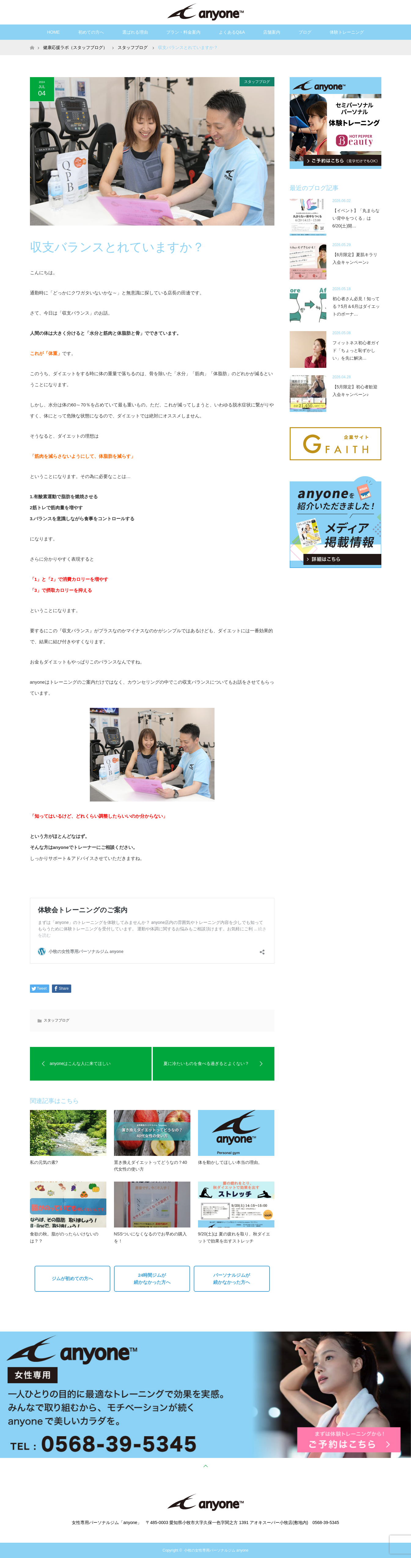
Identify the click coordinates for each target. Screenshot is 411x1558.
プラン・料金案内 (183, 32)
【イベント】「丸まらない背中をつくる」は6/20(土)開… (356, 218)
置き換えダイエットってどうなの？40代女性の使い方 (150, 1165)
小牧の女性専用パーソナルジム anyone (216, 1550)
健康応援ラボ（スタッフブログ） (75, 47)
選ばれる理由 (135, 32)
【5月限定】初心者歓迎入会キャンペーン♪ (355, 390)
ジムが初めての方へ (72, 1278)
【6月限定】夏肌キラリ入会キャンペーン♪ (355, 258)
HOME (53, 32)
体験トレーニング (347, 32)
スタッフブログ (257, 82)
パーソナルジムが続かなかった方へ (231, 1278)
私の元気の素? (44, 1162)
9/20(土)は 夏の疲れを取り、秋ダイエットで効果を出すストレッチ (234, 1237)
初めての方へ (91, 32)
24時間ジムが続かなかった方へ (152, 1278)
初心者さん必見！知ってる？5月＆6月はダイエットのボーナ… (356, 306)
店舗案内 (271, 32)
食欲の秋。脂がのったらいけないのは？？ (64, 1237)
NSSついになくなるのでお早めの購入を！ (150, 1237)
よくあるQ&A (232, 32)
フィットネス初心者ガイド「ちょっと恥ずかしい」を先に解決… (356, 350)
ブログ (305, 32)
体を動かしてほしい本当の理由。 (230, 1162)
